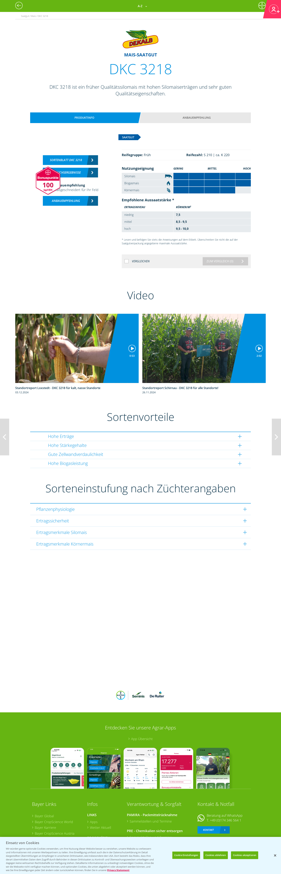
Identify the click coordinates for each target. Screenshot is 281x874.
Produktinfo (84, 117)
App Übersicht (142, 715)
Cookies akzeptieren (244, 855)
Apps (93, 797)
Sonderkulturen (102, 832)
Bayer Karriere (45, 803)
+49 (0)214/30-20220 (225, 822)
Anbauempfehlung (197, 117)
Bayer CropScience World (54, 797)
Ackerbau (97, 821)
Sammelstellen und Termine (151, 797)
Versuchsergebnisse (66, 172)
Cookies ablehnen (215, 855)
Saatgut (95, 826)
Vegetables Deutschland (53, 827)
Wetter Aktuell (100, 803)
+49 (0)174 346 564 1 (225, 796)
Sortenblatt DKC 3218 (66, 160)
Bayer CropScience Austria (54, 809)
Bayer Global (44, 792)
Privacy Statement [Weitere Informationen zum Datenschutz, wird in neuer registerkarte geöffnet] (118, 870)
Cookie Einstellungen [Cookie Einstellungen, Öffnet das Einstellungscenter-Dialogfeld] (186, 855)
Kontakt (208, 806)
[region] (140, 855)
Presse (40, 821)
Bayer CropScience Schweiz (55, 815)
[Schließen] (275, 855)
